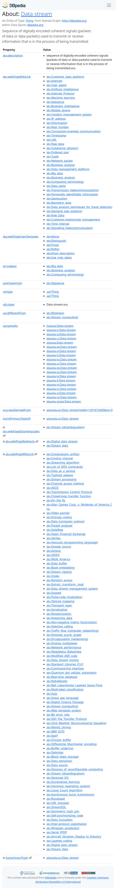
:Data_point (56, 186)
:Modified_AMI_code (62, 656)
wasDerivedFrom (17, 410)
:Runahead (56, 799)
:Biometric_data (59, 203)
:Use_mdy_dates (59, 257)
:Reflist (53, 249)
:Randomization (59, 614)
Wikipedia (50, 877)
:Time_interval (58, 224)
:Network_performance (64, 647)
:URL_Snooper (58, 803)
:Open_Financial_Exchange (66, 534)
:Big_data (55, 173)
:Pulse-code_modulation (64, 597)
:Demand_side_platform (64, 211)
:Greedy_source (59, 547)
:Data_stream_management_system (72, 589)
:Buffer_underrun (60, 748)
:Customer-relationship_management (73, 219)
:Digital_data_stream (62, 441)
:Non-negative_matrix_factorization (72, 622)
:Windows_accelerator (63, 828)
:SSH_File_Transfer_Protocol (67, 719)
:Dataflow (55, 530)
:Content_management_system (69, 114)
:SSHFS (53, 555)
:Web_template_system (64, 710)
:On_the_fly (56, 500)
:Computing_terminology (65, 182)
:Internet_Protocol (60, 93)
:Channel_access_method (65, 483)
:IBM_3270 (55, 731)
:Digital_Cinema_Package (65, 702)
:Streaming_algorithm (63, 462)
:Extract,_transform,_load (65, 584)
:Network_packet (60, 161)
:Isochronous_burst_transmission (70, 794)
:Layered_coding (59, 841)
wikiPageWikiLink (17, 77)
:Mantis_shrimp (59, 727)
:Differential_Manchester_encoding (72, 744)
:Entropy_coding (59, 517)
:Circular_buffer (59, 740)
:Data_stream (63, 419)
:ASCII (52, 488)
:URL (52, 140)
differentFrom (14, 313)
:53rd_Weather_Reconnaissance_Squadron (76, 723)
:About (53, 236)
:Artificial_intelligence (63, 89)
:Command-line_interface (65, 668)
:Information (57, 123)
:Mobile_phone (58, 110)
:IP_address (56, 119)
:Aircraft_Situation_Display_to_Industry (74, 836)
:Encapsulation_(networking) (67, 639)
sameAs (10, 326)
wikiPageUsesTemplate (20, 236)
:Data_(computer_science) (65, 521)
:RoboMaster (57, 681)
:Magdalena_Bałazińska (64, 652)
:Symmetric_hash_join (63, 811)
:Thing (53, 292)
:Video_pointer (58, 513)
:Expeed (54, 593)
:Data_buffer (57, 563)
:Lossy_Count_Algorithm (64, 790)
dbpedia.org (35, 25)
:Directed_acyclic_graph (64, 635)
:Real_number (58, 127)
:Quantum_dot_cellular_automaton (71, 673)
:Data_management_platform (68, 169)
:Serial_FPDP (57, 832)
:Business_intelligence (63, 106)
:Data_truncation (60, 820)
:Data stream (60, 326)
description (13, 55)
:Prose (53, 245)
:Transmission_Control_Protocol (69, 492)
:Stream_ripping (59, 572)
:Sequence (55, 102)
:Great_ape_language (63, 698)
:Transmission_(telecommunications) (73, 190)
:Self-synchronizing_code (65, 815)
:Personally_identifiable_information (72, 194)
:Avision (54, 551)
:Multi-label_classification (65, 689)
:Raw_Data (55, 215)
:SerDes (54, 538)
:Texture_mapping (60, 601)
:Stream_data (57, 446)
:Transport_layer (59, 605)
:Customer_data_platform (65, 77)
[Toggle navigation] (109, 5)
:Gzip (52, 694)
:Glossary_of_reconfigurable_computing (75, 769)
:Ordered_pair (58, 152)
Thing (29, 21)
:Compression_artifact (63, 454)
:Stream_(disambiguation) (66, 427)
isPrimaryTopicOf (17, 419)
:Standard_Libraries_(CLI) (65, 664)
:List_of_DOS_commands (65, 467)
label (8, 304)
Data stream (36, 14)
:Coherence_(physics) (62, 148)
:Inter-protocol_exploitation (67, 824)
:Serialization (57, 610)
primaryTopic (17, 858)
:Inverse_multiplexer (62, 643)
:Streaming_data (59, 618)
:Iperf (52, 736)
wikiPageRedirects (20, 441)
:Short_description (61, 253)
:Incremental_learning (63, 782)
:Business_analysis (61, 165)
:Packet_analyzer (59, 526)
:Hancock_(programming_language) (72, 542)
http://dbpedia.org (74, 21)
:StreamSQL (56, 807)
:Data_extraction (59, 761)
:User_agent (56, 85)
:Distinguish (56, 241)
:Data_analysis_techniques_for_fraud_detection (79, 207)
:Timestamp (56, 135)
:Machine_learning (61, 98)
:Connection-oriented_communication (74, 131)
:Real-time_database (62, 677)
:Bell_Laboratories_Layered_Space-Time (74, 685)
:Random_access (59, 580)
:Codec (53, 576)
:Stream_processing (61, 479)
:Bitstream (55, 313)
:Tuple (53, 156)
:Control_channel (60, 458)
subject (10, 266)
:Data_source (57, 765)
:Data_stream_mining (63, 660)
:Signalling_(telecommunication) (70, 228)
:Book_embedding (61, 568)
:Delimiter (55, 752)
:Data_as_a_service (61, 471)
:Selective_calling (60, 626)
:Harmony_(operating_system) (68, 786)
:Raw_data (55, 144)
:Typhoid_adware (60, 475)
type (8, 292)
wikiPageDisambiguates (21, 431)
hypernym (12, 283)
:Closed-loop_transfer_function (69, 496)
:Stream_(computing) (62, 317)
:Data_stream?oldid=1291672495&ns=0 (80, 410)
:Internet (54, 81)
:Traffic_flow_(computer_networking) (72, 631)
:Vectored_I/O (58, 778)
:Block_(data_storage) (63, 757)
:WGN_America (58, 559)
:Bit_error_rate (58, 715)
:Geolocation (57, 198)
